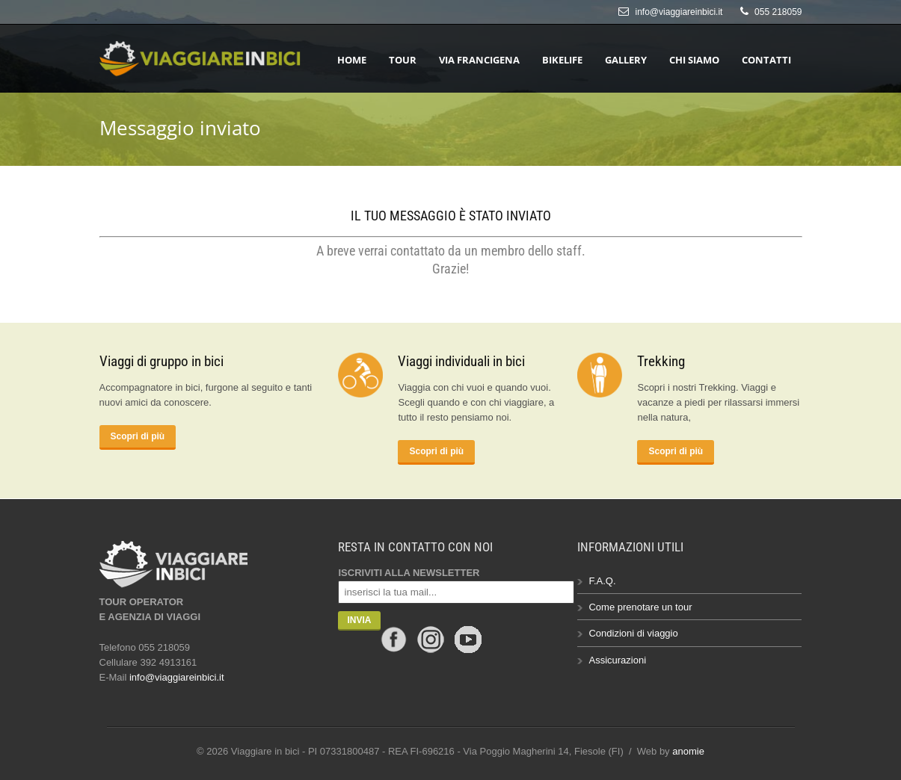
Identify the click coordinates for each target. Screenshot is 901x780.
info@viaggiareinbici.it (679, 12)
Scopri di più (138, 436)
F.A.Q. (601, 580)
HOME (351, 59)
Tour (402, 59)
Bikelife (562, 59)
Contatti (766, 59)
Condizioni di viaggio (632, 633)
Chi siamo (694, 59)
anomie (688, 751)
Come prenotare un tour (640, 607)
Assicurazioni (617, 660)
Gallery (626, 59)
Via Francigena (479, 59)
